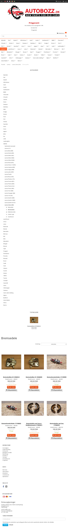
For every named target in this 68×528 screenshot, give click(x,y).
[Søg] (65, 36)
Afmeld (11, 522)
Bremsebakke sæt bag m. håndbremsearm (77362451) (34, 421)
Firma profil (5, 448)
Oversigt (5, 454)
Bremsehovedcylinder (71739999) (56, 375)
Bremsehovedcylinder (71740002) (11, 421)
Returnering (5, 451)
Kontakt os (5, 453)
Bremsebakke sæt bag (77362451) (57, 421)
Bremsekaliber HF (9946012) (34, 326)
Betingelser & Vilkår (7, 450)
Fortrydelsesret (6, 456)
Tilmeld (5, 522)
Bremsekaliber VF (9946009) (34, 374)
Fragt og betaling (6, 447)
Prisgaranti (34, 30)
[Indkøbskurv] (62, 33)
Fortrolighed (5, 445)
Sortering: (37, 344)
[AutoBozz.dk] (34, 12)
